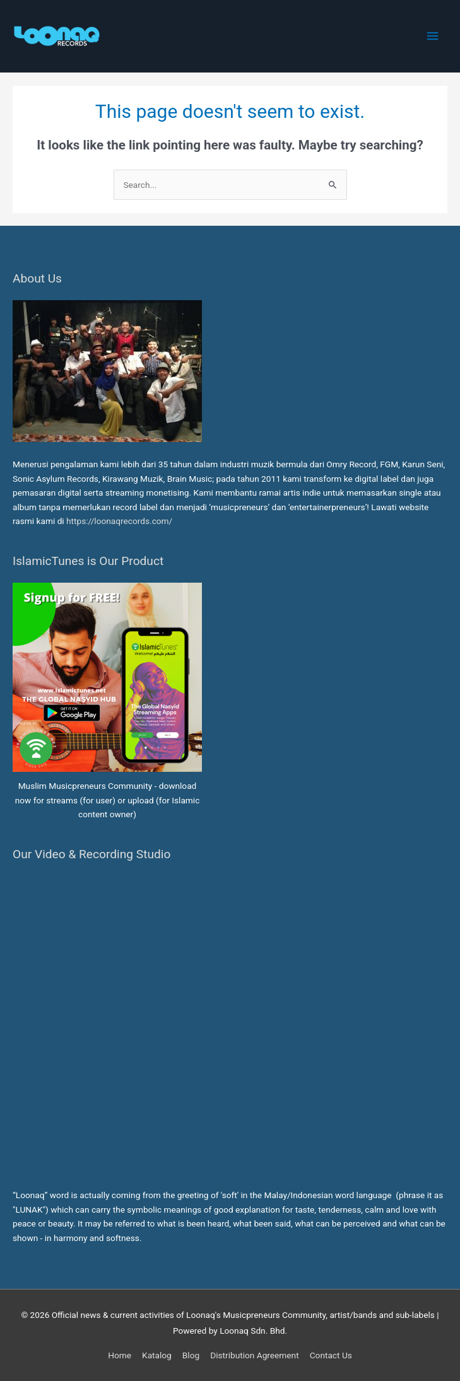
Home (119, 1355)
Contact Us (331, 1355)
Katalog (157, 1355)
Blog (190, 1355)
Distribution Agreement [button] (254, 1355)
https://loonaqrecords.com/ (120, 521)
